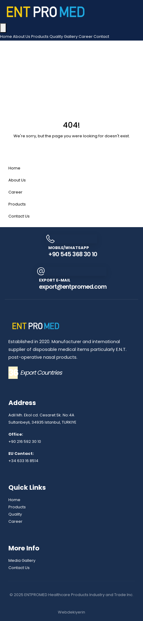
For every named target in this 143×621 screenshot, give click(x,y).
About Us (21, 36)
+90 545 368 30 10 (72, 254)
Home (6, 36)
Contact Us (19, 216)
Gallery (71, 36)
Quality (56, 36)
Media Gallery (21, 560)
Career (86, 36)
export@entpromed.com (72, 287)
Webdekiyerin (71, 612)
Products (40, 36)
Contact (101, 36)
